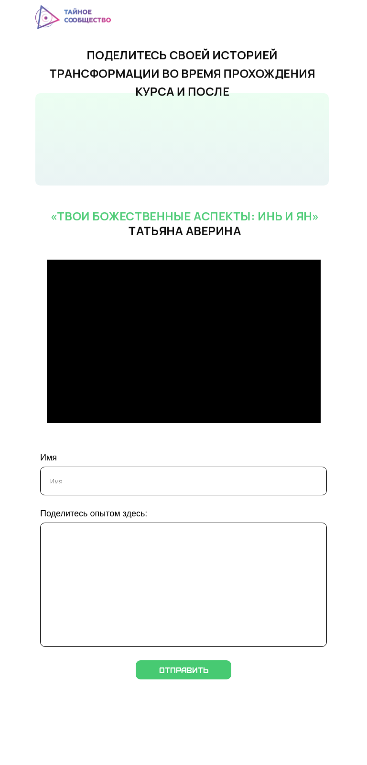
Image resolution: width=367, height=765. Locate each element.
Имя (48, 457)
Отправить (183, 670)
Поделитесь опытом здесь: (93, 513)
